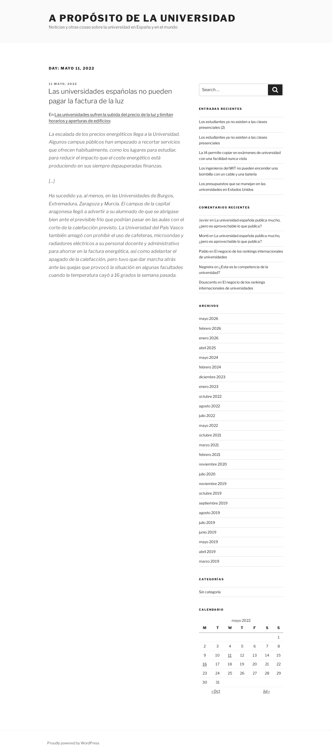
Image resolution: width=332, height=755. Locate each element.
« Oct (215, 691)
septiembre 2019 (213, 503)
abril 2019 (207, 551)
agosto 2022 (209, 406)
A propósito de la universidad (142, 18)
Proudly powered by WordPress (73, 743)
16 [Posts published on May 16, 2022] (205, 664)
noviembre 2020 (213, 464)
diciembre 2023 (212, 377)
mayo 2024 (208, 357)
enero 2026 (208, 338)
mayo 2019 (208, 542)
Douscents (208, 282)
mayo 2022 (208, 425)
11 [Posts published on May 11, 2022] (230, 655)
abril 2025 (207, 348)
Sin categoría (210, 592)
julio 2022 (207, 415)
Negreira (206, 267)
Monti (204, 235)
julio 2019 (207, 522)
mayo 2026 (208, 318)
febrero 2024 (210, 367)
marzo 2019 (209, 561)
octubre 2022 (210, 396)
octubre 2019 (210, 493)
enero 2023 (208, 386)
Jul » (266, 691)
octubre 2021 (210, 435)
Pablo (204, 251)
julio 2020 (207, 474)
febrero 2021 (209, 454)
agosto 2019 (209, 512)
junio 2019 (207, 532)
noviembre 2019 (212, 483)
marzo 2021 (209, 445)
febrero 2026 (210, 328)
